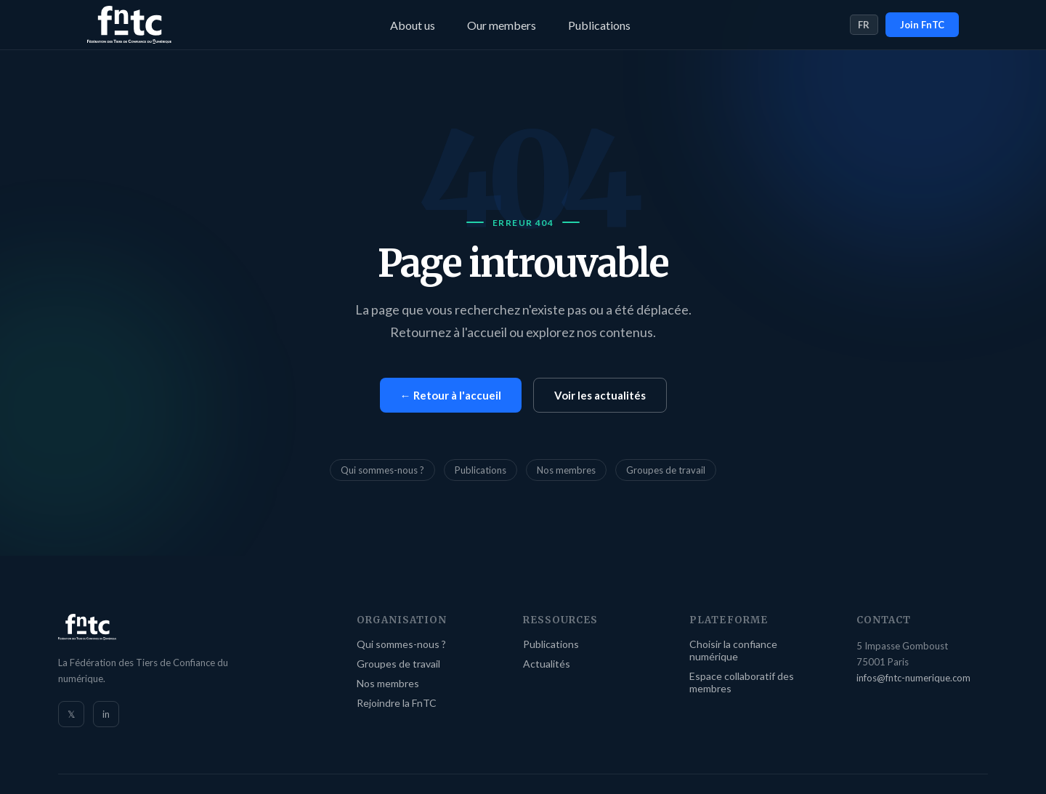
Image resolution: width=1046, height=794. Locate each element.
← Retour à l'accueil (450, 395)
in (106, 714)
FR (864, 25)
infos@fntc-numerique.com (913, 678)
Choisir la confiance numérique (733, 650)
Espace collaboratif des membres (741, 682)
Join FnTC (922, 25)
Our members (501, 25)
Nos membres (566, 470)
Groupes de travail (665, 470)
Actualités (546, 663)
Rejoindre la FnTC (397, 703)
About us (412, 25)
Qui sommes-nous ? (382, 470)
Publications (599, 25)
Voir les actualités (600, 395)
